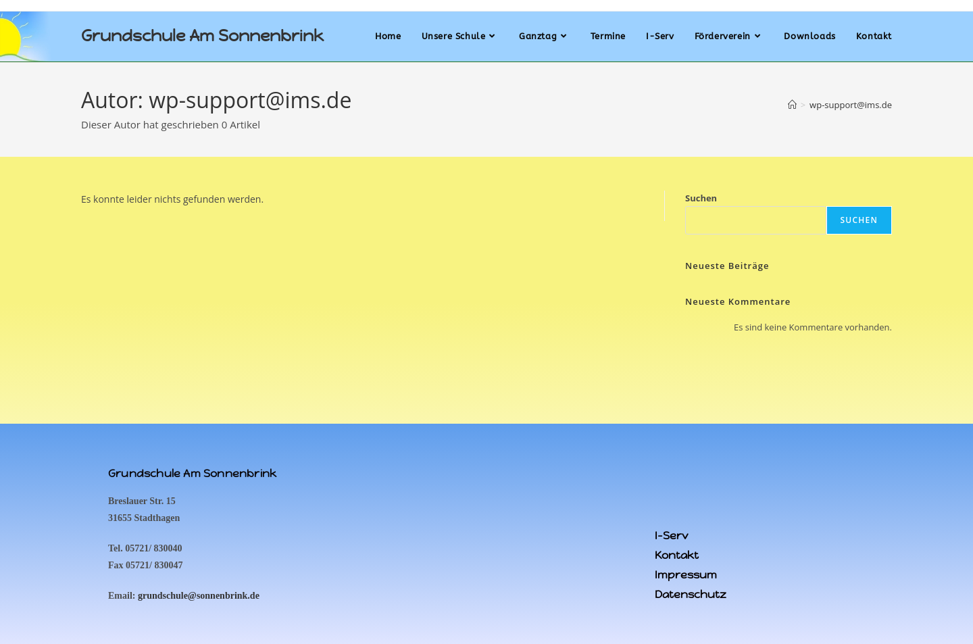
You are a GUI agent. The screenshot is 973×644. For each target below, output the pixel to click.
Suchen (701, 198)
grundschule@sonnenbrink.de (198, 596)
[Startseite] (792, 105)
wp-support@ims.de (850, 105)
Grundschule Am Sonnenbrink (202, 36)
